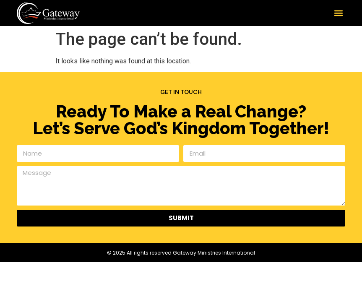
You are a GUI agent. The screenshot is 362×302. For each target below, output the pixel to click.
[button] (338, 13)
